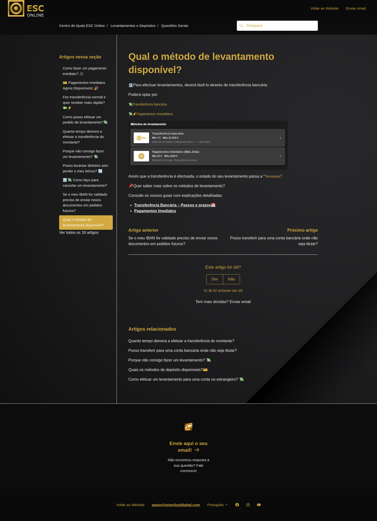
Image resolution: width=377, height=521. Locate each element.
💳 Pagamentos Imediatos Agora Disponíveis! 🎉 (84, 85)
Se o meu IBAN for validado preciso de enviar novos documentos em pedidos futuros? (85, 202)
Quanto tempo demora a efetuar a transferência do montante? (181, 341)
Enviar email (356, 8)
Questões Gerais (174, 26)
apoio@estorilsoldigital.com (176, 505)
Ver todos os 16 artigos (79, 232)
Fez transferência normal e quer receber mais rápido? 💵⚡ (84, 102)
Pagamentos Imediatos (155, 211)
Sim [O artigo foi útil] (214, 279)
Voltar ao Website (324, 8)
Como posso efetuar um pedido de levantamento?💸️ (85, 119)
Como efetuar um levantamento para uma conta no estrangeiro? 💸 (186, 379)
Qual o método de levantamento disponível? (83, 222)
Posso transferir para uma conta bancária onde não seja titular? (182, 350)
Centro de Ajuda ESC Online (82, 26)
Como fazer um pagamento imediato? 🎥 (85, 71)
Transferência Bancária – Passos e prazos (172, 205)
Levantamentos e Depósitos (133, 26)
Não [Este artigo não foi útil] (231, 279)
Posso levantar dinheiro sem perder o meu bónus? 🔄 (85, 168)
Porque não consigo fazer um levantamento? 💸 (169, 360)
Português (217, 505)
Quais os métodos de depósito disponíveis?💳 (168, 370)
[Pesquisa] (277, 26)
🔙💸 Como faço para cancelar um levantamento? (85, 182)
